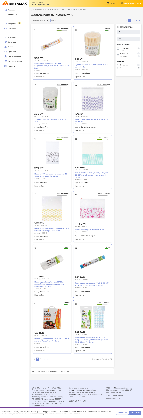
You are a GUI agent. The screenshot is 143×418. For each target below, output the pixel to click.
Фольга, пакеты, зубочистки (76, 9)
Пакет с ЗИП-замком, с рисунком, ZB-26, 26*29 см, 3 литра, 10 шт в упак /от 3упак (91, 175)
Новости (9, 66)
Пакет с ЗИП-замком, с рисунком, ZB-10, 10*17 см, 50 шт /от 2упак (51, 175)
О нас (8, 47)
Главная (9, 10)
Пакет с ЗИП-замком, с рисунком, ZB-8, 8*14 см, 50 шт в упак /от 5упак (51, 229)
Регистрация (130, 3)
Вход (139, 3)
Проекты (12, 52)
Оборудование (14, 56)
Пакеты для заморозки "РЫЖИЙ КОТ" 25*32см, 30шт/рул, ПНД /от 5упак (92, 284)
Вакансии (10, 42)
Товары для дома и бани (43, 9)
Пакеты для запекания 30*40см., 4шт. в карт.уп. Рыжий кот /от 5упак (51, 340)
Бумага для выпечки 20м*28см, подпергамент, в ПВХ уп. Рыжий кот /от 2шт (51, 65)
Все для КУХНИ (59, 9)
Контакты (10, 37)
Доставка (10, 28)
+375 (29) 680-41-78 (40, 4)
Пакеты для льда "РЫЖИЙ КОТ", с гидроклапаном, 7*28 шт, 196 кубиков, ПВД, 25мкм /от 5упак (91, 339)
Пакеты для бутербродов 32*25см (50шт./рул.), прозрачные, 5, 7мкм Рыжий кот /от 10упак (49, 284)
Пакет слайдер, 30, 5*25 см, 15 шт (89, 229)
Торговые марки (13, 61)
